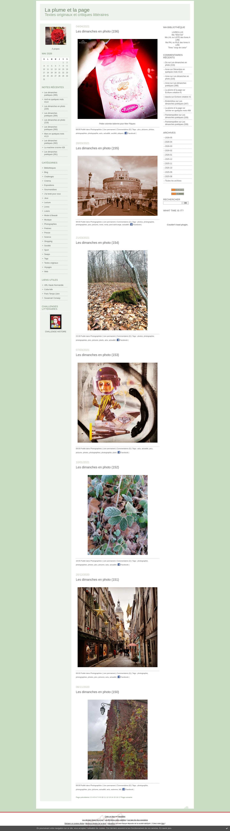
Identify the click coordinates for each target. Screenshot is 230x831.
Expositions (49, 185)
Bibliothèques (50, 168)
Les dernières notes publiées (115, 820)
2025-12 (168, 159)
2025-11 (168, 163)
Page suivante (126, 797)
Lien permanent (109, 129)
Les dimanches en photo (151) (97, 579)
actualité (106, 133)
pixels (101, 340)
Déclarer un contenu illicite (74, 823)
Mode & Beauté (50, 215)
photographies (81, 133)
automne (114, 789)
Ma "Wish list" (177, 35)
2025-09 (168, 172)
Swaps (47, 254)
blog (163, 823)
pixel (114, 452)
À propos (55, 49)
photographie (93, 133)
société (114, 133)
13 (110, 797)
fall (120, 789)
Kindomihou (170, 101)
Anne (167, 69)
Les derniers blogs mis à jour (92, 820)
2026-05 (168, 138)
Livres (46, 207)
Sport (46, 250)
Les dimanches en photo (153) (97, 355)
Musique (47, 220)
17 (120, 797)
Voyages (48, 267)
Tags (46, 258)
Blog (46, 172)
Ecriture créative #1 (173, 92)
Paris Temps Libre (52, 294)
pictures (145, 129)
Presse (47, 233)
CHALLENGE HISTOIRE (55, 332)
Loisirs (47, 211)
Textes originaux (51, 263)
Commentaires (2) (124, 222)
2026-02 (168, 150)
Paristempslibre (171, 115)
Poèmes (47, 228)
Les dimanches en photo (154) (97, 242)
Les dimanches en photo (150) (97, 692)
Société (47, 246)
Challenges (49, 177)
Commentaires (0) (124, 129)
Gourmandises (50, 189)
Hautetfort (121, 816)
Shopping (48, 241)
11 (105, 797)
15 (115, 797)
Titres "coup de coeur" (177, 48)
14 (112, 797)
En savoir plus (165, 828)
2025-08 (168, 176)
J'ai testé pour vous (52, 194)
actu (101, 133)
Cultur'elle (48, 289)
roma (106, 225)
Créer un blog (110, 816)
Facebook (130, 133)
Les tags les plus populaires (137, 820)
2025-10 (168, 168)
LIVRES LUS (177, 32)
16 (117, 797)
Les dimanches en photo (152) (97, 467)
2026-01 (168, 155)
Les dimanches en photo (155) (97, 148)
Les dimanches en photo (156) (97, 31)
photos (151, 129)
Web (46, 271)
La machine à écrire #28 (54, 147)
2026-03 (168, 146)
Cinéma (47, 181)
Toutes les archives (173, 181)
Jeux (46, 198)
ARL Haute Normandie (53, 285)
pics (139, 129)
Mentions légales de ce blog (95, 823)
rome (101, 225)
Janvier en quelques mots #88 (178, 110)
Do (166, 62)
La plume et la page (67, 10)
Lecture (47, 202)
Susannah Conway (52, 298)
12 (107, 797)
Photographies (50, 224)
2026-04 (168, 142)
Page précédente (82, 797)
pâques (120, 133)
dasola (168, 97)
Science (47, 237)
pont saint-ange (115, 225)
